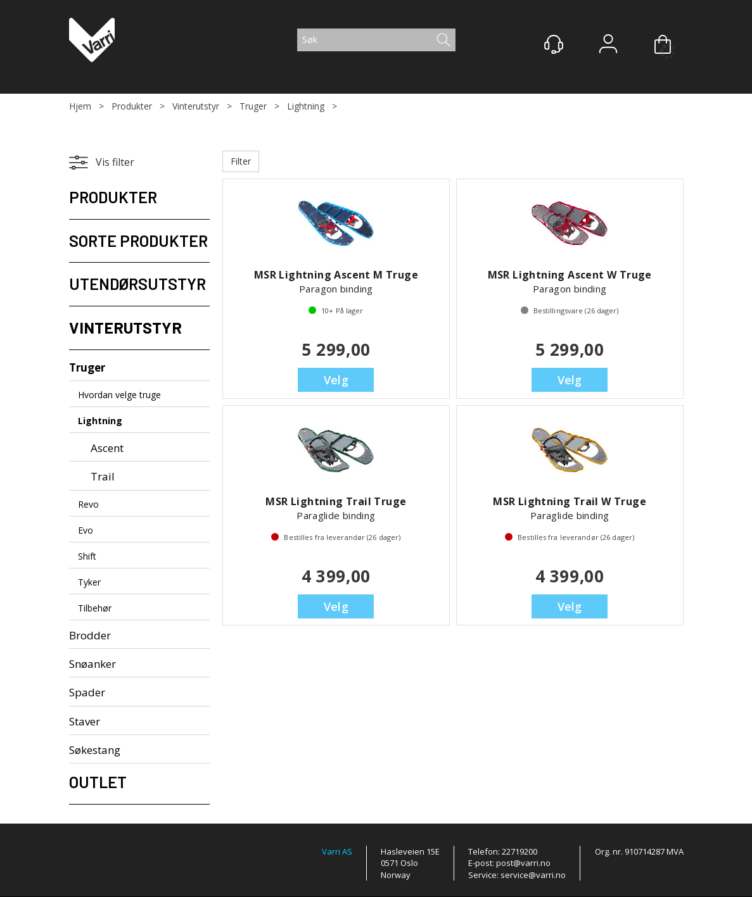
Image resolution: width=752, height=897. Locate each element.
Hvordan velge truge (119, 395)
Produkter (132, 106)
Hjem (80, 106)
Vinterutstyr (195, 106)
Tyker (89, 582)
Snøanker (92, 663)
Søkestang (94, 750)
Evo (85, 530)
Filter (241, 161)
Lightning (305, 106)
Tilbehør (95, 608)
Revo (88, 504)
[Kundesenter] (553, 44)
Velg (336, 379)
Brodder (90, 635)
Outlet (98, 781)
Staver (84, 721)
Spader (87, 692)
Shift (87, 556)
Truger (253, 106)
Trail (103, 476)
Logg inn (608, 45)
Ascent (107, 448)
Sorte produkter (138, 240)
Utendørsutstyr (137, 283)
